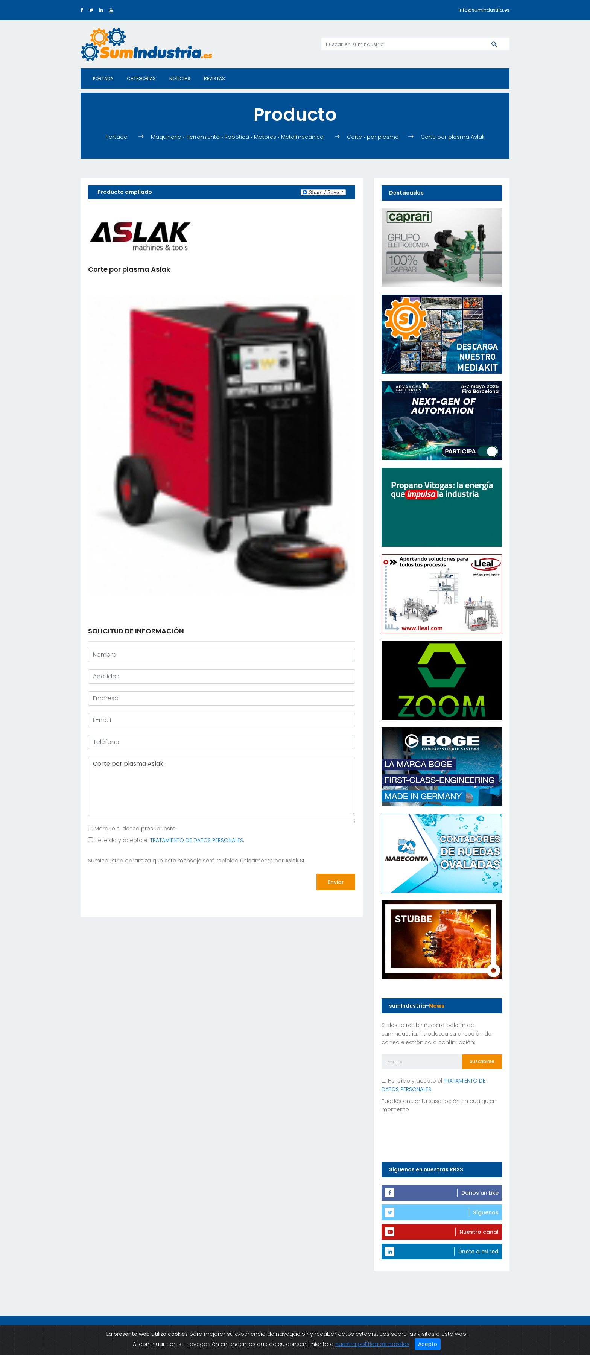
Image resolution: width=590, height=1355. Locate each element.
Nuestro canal (479, 1232)
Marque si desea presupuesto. (132, 828)
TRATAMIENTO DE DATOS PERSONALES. (197, 840)
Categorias (141, 78)
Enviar (336, 882)
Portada (103, 78)
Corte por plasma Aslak (453, 137)
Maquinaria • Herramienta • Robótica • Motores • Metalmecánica (238, 137)
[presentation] (145, 882)
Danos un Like (480, 1193)
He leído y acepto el (166, 840)
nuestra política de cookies (372, 1344)
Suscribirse (482, 1061)
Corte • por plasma (373, 137)
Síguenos (486, 1212)
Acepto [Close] (427, 1344)
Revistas (214, 78)
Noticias (179, 78)
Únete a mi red (478, 1251)
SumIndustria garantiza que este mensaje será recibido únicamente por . (197, 860)
